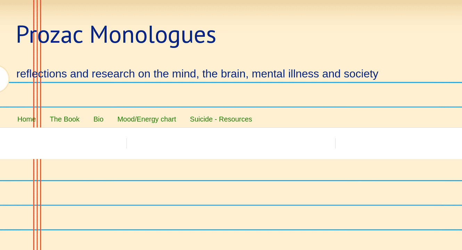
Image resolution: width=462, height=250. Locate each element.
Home (26, 119)
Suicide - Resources (221, 119)
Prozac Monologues (116, 33)
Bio (98, 119)
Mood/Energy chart (146, 119)
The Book (65, 119)
